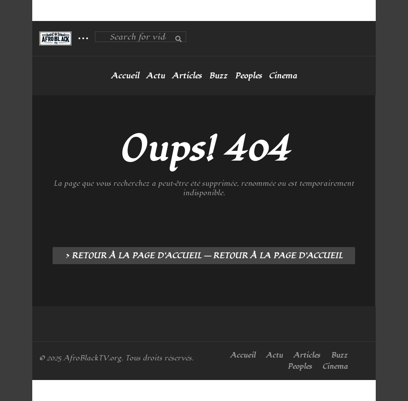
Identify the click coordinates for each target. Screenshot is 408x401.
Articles (187, 76)
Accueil (125, 76)
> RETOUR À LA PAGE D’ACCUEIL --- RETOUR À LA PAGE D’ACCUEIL (204, 256)
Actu (155, 76)
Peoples (248, 76)
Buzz (218, 76)
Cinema (283, 76)
